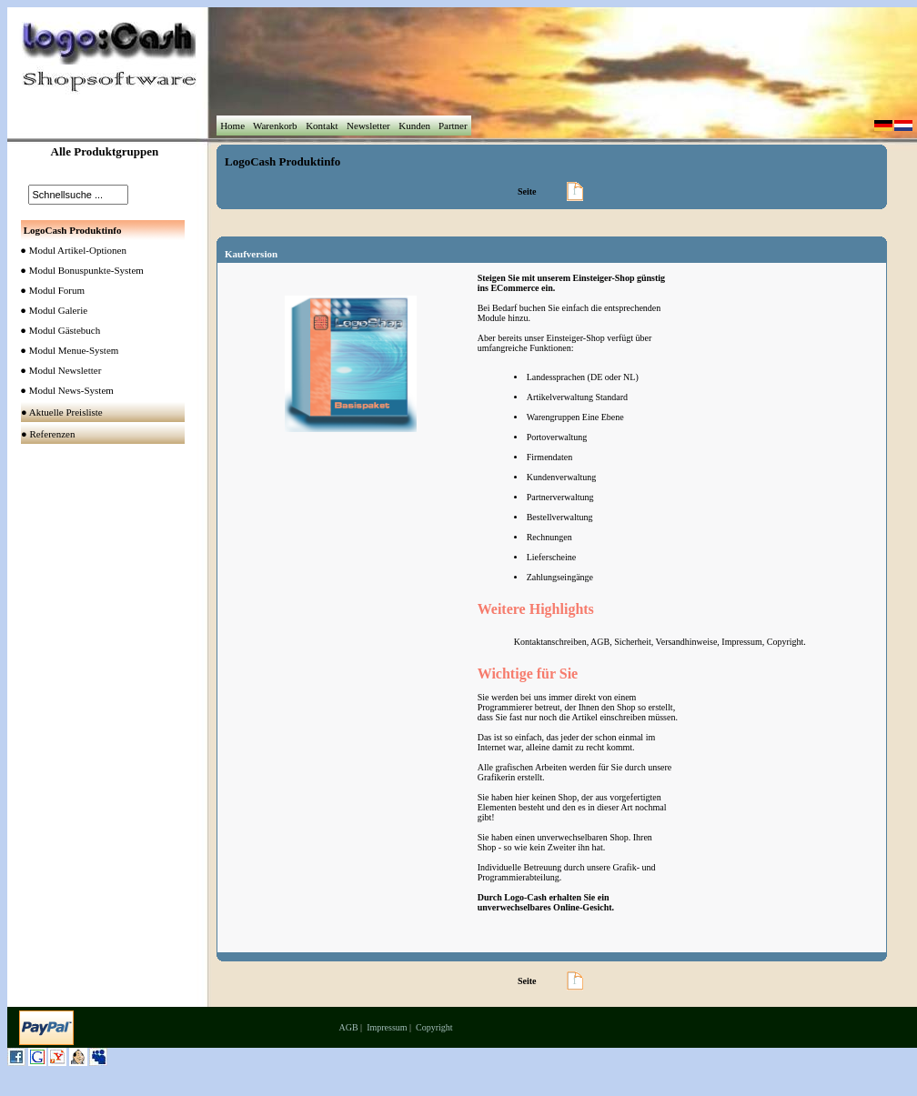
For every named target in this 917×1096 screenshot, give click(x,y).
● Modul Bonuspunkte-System (78, 270)
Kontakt (321, 125)
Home (232, 125)
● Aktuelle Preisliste (63, 412)
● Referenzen (49, 433)
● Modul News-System (63, 390)
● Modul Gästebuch (56, 330)
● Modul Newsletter (57, 370)
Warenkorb (274, 125)
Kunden (414, 125)
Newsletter (368, 125)
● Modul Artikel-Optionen (69, 250)
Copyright (434, 1027)
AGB (348, 1027)
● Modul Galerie (50, 310)
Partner (452, 125)
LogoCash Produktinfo (282, 161)
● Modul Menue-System (65, 350)
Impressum (387, 1027)
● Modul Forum (49, 290)
